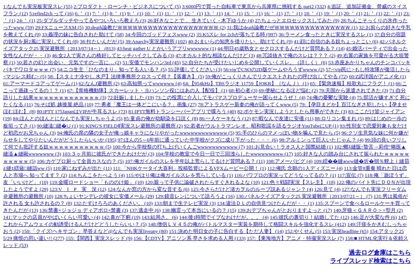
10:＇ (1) (154, 13)
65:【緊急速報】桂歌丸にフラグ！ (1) (352, 83)
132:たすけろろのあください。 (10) (113, 203)
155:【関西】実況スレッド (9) (99, 238)
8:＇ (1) (118, 13)
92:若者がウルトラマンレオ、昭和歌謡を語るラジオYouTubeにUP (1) (261, 126)
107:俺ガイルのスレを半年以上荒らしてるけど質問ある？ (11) (195, 161)
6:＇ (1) (83, 13)
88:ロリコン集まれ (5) (339, 118)
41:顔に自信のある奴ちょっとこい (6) (336, 41)
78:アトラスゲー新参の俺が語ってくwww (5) (248, 104)
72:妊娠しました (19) (131, 97)
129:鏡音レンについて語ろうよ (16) (194, 196)
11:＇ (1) (173, 13)
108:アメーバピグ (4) (289, 161)
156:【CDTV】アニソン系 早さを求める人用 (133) (189, 238)
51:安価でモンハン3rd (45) (151, 62)
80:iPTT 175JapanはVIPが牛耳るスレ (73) (82, 111)
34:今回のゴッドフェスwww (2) (160, 34)
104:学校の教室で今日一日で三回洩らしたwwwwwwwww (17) (224, 154)
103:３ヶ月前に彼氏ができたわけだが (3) (108, 154)
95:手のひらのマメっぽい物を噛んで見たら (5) (288, 133)
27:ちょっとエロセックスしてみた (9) (297, 20)
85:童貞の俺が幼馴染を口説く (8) (161, 118)
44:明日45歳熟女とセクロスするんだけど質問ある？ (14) (281, 48)
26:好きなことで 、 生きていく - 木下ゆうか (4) (200, 20)
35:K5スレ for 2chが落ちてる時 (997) (236, 34)
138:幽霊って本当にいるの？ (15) (199, 210)
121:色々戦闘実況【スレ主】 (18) (298, 182)
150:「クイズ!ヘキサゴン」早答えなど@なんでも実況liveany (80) (95, 231)
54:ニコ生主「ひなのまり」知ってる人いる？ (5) (112, 69)
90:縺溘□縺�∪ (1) (57, 126)
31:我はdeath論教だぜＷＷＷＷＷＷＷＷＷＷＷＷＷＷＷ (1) (292, 27)
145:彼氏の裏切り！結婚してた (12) (309, 217)
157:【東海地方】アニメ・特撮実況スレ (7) (295, 238)
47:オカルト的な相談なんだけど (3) (215, 55)
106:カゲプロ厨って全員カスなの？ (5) (80, 161)
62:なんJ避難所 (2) (99, 83)
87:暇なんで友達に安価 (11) (282, 118)
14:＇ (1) (233, 13)
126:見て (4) (327, 189)
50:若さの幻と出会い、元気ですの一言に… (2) (69, 62)
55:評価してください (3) (195, 69)
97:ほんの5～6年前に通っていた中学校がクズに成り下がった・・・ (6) (198, 140)
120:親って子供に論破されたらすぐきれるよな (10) (202, 182)
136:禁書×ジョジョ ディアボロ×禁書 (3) (83, 210)
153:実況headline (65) (346, 231)
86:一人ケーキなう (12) (225, 118)
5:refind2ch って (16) (51, 13)
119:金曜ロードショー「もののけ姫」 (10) (96, 182)
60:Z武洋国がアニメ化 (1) (377, 76)
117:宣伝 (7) (350, 175)
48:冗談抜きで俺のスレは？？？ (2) (295, 55)
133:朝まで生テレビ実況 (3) (185, 203)
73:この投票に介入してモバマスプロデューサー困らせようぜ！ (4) (230, 97)
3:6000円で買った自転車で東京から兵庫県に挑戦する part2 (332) (254, 6)
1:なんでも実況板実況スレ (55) (37, 6)
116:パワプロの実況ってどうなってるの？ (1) (285, 175)
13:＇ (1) (213, 13)
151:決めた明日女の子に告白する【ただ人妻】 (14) (226, 231)
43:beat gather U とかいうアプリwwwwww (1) (166, 48)
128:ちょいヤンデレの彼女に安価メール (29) (104, 196)
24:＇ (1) (26, 20)
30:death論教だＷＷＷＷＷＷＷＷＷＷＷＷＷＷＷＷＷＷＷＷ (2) (155, 27)
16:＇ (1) (273, 13)
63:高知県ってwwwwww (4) (151, 83)
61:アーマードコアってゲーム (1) (40, 83)
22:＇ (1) (393, 13)
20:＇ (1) (353, 13)
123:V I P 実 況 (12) (77, 189)
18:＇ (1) (313, 13)
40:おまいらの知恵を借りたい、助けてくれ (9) (240, 41)
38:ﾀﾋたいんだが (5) (102, 41)
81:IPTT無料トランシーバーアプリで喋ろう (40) (182, 111)
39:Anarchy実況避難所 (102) (156, 41)
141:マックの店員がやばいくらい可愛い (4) (51, 217)
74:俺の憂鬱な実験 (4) (331, 97)
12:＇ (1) (193, 13)
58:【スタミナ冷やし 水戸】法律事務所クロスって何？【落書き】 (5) (125, 76)
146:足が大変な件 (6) (373, 217)
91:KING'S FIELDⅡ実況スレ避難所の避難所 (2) (131, 126)
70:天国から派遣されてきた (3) (353, 90)
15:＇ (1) (253, 13)
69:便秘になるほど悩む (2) (288, 90)
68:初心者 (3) (243, 90)
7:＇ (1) (100, 13)
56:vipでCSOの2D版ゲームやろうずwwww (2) (273, 69)
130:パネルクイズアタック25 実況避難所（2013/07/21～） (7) (304, 196)
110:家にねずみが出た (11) (82, 168)
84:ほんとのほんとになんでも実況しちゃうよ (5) (67, 118)
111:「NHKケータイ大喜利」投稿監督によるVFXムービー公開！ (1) (189, 168)
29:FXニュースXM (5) (59, 27)
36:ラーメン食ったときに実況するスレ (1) (325, 34)
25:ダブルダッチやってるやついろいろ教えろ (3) (91, 20)
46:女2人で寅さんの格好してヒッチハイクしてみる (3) (113, 55)
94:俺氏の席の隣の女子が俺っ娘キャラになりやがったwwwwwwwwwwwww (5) (145, 133)
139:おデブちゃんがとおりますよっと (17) (285, 210)
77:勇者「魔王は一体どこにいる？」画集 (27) (145, 104)
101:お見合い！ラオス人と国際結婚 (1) (289, 147)
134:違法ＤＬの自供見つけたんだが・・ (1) (265, 203)
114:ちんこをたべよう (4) (96, 175)
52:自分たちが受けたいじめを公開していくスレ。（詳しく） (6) (254, 62)
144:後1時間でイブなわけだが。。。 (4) (224, 217)
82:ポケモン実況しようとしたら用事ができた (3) (292, 111)
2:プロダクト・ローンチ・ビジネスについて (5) (127, 6)
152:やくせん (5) (303, 231)
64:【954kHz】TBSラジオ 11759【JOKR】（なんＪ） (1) (246, 83)
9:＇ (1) (135, 13)
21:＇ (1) (372, 13)
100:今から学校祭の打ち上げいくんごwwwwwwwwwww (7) (179, 147)
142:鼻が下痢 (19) (120, 217)
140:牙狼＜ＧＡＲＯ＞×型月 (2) (368, 210)
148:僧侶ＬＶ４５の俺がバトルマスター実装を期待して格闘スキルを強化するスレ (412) (247, 224)
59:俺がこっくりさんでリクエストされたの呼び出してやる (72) (276, 76)
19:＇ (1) (333, 13)
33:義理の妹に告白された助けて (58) (83, 34)
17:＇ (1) (293, 13)
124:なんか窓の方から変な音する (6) (149, 189)
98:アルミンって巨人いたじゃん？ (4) (321, 140)
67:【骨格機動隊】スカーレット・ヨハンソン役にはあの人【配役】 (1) (147, 90)
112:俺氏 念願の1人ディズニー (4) (305, 168)
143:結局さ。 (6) (159, 217)
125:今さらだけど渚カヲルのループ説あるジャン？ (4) (251, 189)
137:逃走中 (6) (145, 210)
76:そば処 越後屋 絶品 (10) (63, 104)
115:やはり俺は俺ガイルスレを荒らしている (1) (179, 175)
